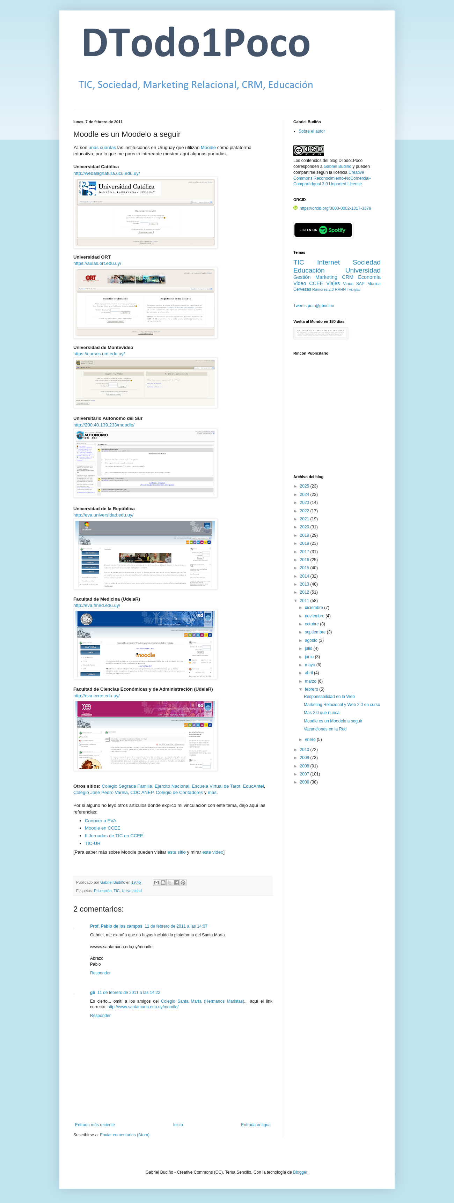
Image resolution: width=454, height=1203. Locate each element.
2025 (305, 486)
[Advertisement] (337, 419)
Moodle (208, 147)
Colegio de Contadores (179, 792)
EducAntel (253, 786)
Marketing (326, 277)
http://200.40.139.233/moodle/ (103, 425)
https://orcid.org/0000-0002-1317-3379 (332, 208)
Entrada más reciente (95, 1124)
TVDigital (353, 289)
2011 (305, 600)
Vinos (348, 283)
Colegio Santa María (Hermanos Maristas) (202, 1001)
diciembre (314, 607)
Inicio (178, 1124)
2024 (305, 494)
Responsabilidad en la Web (329, 696)
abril (309, 672)
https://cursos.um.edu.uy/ (99, 353)
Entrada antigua (256, 1124)
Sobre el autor (312, 131)
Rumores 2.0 (323, 289)
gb (92, 992)
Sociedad (367, 262)
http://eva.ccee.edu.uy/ (96, 695)
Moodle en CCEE (102, 828)
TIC (116, 891)
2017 (305, 551)
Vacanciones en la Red (325, 729)
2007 (305, 774)
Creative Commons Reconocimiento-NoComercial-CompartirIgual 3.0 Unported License (332, 178)
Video (299, 283)
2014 (305, 576)
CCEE (316, 283)
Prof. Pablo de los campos (116, 926)
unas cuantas (102, 147)
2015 (305, 567)
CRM (347, 277)
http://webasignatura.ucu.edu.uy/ (106, 173)
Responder (100, 973)
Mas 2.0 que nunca (321, 712)
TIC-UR (93, 843)
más (212, 792)
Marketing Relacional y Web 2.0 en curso (342, 704)
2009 (305, 757)
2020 (305, 527)
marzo (311, 681)
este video (212, 852)
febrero (312, 689)
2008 (305, 766)
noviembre (315, 616)
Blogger (300, 1172)
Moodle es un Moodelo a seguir (333, 721)
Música (374, 283)
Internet (328, 262)
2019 (305, 535)
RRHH (340, 289)
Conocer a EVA (100, 820)
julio (309, 648)
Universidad (132, 891)
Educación (102, 891)
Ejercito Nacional (172, 786)
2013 (305, 584)
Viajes (333, 283)
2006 (305, 782)
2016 (305, 559)
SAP (360, 283)
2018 (305, 543)
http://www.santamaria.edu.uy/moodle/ (143, 1006)
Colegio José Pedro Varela (100, 792)
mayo (310, 664)
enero (311, 739)
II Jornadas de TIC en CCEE (114, 835)
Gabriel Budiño (113, 882)
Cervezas (302, 289)
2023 (305, 502)
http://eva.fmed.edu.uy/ (96, 605)
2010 (305, 749)
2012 (305, 592)
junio (310, 656)
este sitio (177, 852)
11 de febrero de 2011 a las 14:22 (128, 992)
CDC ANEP (141, 792)
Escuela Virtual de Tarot (216, 786)
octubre (312, 624)
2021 (305, 519)
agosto (311, 640)
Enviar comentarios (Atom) (124, 1135)
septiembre (316, 632)
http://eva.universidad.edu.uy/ (103, 515)
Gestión (302, 277)
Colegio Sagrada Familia (127, 786)
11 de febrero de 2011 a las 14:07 (176, 926)
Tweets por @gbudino (313, 305)
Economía (369, 277)
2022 (305, 510)
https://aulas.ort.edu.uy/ (97, 263)
